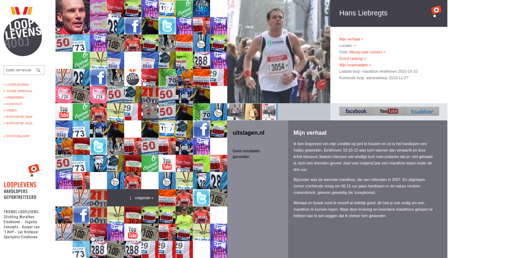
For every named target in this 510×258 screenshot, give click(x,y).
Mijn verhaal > (351, 39)
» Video (10, 110)
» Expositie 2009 (18, 117)
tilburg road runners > (367, 52)
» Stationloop (17, 136)
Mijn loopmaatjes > (355, 65)
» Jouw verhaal (18, 91)
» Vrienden (14, 97)
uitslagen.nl (248, 133)
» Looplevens (16, 84)
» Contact (13, 104)
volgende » (144, 198)
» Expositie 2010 (18, 123)
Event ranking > (352, 58)
